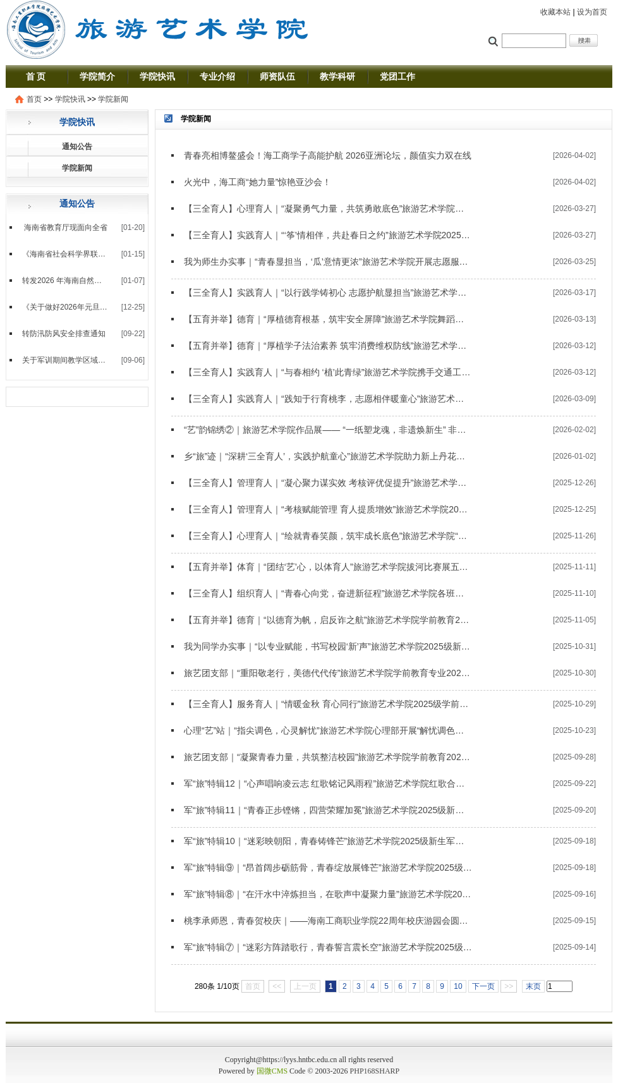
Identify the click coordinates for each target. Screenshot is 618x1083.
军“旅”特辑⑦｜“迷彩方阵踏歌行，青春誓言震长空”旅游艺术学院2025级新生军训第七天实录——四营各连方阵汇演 (328, 947)
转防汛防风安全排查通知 (64, 333)
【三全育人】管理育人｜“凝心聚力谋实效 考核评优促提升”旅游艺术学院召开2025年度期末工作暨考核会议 (328, 483)
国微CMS (272, 1071)
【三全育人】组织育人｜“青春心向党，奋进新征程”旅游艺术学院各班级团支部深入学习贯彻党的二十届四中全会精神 (328, 593)
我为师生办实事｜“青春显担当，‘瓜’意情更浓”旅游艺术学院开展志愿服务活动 (328, 262)
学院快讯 (157, 76)
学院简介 (97, 76)
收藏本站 (555, 12)
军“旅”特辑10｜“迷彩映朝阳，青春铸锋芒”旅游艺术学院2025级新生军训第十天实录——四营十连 (328, 841)
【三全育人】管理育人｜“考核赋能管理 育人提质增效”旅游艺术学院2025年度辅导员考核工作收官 (328, 509)
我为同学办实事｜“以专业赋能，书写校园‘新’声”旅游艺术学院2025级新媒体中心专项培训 (328, 646)
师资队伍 (277, 76)
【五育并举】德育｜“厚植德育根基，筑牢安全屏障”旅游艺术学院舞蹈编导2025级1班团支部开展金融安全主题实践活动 (328, 319)
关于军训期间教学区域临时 (65, 360)
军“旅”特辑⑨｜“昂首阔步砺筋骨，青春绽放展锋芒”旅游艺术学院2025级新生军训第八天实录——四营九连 (328, 867)
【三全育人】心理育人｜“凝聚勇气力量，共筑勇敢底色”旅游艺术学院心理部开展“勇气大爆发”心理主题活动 (328, 208)
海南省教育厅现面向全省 (64, 227)
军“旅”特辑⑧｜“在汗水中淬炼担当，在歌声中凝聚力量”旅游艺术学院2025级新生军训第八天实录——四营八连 (328, 894)
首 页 (36, 76)
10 (458, 986)
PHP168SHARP (375, 1071)
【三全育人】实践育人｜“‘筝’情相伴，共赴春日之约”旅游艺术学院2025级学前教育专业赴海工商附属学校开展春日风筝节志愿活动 (328, 235)
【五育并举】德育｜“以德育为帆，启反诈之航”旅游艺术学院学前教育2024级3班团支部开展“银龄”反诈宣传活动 (328, 620)
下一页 (483, 986)
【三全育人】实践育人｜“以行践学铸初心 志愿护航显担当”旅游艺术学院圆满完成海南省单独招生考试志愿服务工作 (328, 292)
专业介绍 (217, 76)
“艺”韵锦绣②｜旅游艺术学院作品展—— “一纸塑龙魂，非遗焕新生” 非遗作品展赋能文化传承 (328, 430)
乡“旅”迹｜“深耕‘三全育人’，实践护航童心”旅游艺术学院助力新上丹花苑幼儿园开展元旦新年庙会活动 (328, 456)
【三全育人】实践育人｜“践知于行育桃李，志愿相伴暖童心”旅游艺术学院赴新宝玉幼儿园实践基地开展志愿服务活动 (328, 399)
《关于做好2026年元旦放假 (65, 307)
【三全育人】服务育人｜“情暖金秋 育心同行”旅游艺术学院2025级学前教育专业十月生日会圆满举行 (328, 704)
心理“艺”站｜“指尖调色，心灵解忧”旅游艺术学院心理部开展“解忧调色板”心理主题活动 (328, 730)
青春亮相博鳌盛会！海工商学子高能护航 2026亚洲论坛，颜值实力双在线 (327, 155)
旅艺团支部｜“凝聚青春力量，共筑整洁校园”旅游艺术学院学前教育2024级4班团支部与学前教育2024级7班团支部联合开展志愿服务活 (328, 757)
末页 (533, 986)
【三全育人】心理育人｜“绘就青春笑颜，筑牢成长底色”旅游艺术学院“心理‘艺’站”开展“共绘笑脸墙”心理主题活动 (328, 536)
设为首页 (592, 12)
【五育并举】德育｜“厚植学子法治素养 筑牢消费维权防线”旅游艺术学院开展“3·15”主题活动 (328, 346)
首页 (34, 99)
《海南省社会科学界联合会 (65, 254)
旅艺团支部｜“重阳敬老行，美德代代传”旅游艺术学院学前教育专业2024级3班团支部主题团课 (328, 673)
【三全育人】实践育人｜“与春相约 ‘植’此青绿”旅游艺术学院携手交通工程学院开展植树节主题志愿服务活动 (328, 372)
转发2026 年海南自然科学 (65, 280)
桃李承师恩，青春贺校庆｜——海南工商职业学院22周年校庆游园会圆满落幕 (328, 921)
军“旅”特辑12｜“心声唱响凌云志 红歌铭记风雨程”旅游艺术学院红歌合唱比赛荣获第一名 (328, 783)
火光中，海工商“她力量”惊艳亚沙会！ (257, 182)
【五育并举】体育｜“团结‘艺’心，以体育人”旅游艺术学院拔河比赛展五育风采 (328, 567)
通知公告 (77, 146)
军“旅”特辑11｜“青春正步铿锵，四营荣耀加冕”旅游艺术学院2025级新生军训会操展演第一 (328, 810)
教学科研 (337, 76)
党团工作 (397, 76)
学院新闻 (113, 99)
